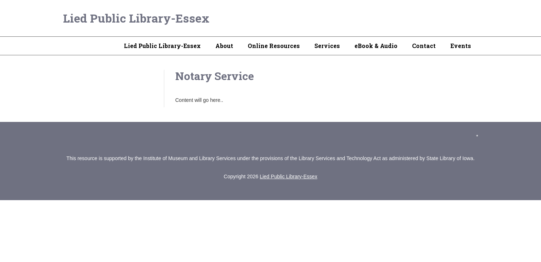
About (224, 45)
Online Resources (274, 45)
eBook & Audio (375, 45)
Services (327, 45)
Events (460, 45)
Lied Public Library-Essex (136, 18)
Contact (424, 45)
